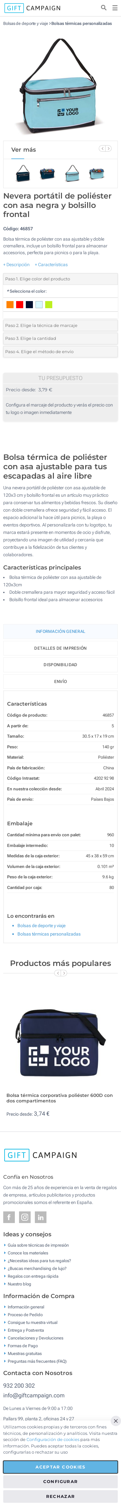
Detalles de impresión (60, 648)
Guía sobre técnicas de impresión (38, 1245)
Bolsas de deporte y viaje (25, 23)
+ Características (51, 264)
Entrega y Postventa (26, 1329)
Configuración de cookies (52, 1439)
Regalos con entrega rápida (33, 1276)
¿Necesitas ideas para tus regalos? (39, 1260)
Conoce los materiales (28, 1253)
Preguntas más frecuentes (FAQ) (37, 1361)
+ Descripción (16, 264)
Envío (60, 681)
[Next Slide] (108, 148)
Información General (61, 631)
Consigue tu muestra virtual (32, 1322)
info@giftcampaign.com (34, 1395)
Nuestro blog (19, 1284)
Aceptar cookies (60, 1466)
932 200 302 (19, 1385)
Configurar (60, 1481)
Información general (26, 1306)
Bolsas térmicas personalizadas (81, 23)
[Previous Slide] (102, 148)
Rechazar (60, 1496)
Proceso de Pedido (25, 1314)
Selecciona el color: (26, 291)
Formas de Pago (23, 1345)
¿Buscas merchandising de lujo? (37, 1268)
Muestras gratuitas (25, 1353)
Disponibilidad (60, 664)
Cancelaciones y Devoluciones (35, 1337)
